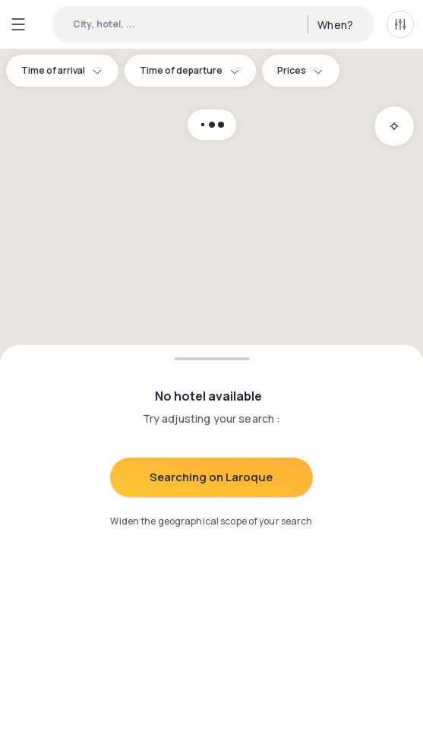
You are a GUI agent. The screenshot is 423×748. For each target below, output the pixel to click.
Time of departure (190, 70)
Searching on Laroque (211, 477)
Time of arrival (62, 70)
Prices (300, 70)
